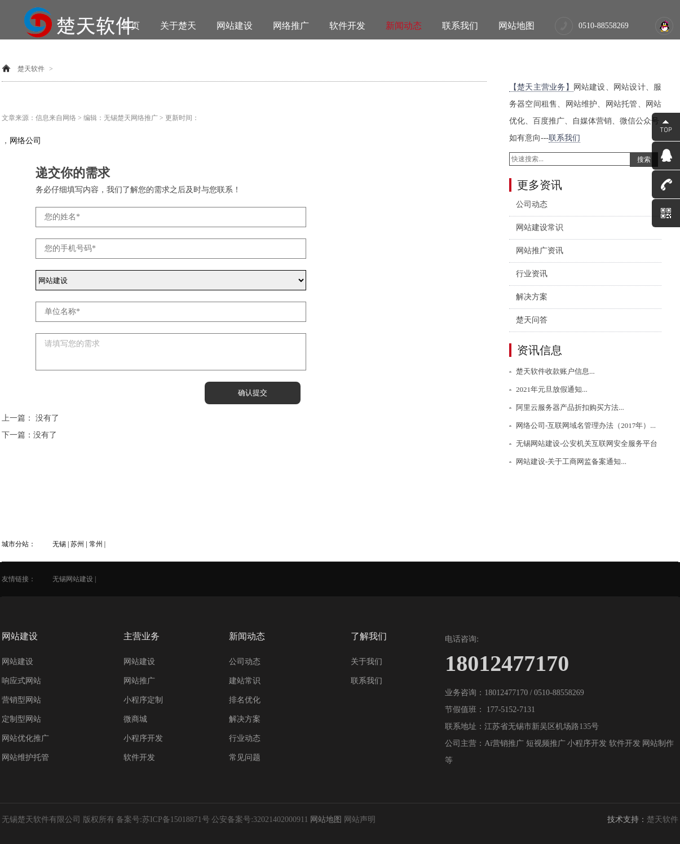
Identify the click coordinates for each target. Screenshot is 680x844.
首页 (131, 25)
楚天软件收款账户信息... (555, 371)
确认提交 (252, 392)
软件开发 (347, 25)
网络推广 (291, 25)
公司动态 (531, 204)
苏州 (77, 544)
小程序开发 (143, 738)
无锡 (59, 544)
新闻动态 (404, 25)
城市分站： (19, 544)
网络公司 (25, 140)
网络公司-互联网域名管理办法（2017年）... (586, 425)
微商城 (135, 719)
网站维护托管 (25, 757)
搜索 (644, 160)
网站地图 (516, 25)
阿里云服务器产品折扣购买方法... (570, 407)
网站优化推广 (25, 738)
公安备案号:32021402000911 (259, 819)
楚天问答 (531, 320)
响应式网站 (21, 681)
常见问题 (244, 757)
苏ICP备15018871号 (176, 819)
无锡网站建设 (72, 579)
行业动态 (244, 738)
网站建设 (235, 25)
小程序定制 (143, 700)
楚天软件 (31, 69)
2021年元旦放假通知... (552, 389)
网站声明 (360, 819)
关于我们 (366, 661)
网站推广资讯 (539, 250)
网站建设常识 (539, 227)
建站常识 (244, 681)
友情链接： (19, 579)
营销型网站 (21, 700)
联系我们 (460, 25)
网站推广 (139, 681)
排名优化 (244, 700)
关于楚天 (178, 25)
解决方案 (531, 297)
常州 (96, 544)
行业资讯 (531, 273)
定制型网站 (21, 719)
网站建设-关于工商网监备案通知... (571, 461)
